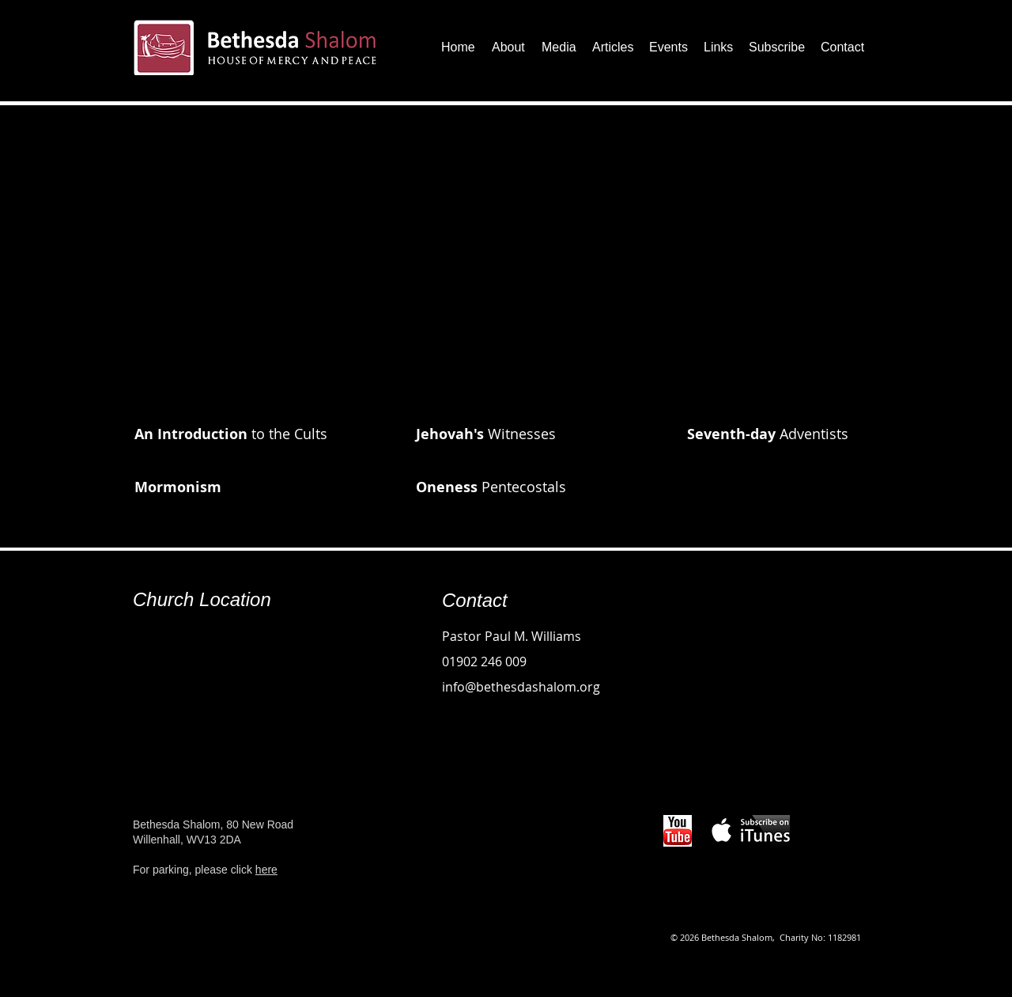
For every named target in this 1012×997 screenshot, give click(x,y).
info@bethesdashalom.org (521, 687)
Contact (475, 600)
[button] (509, 47)
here (266, 869)
